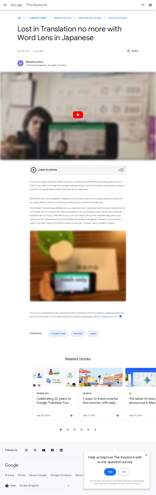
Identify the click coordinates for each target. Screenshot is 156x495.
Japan (93, 333)
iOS (115, 316)
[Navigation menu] (5, 5)
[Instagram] (26, 450)
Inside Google (62, 18)
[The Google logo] (11, 465)
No (124, 478)
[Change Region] (45, 485)
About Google (38, 475)
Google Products (61, 475)
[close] (146, 461)
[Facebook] (52, 450)
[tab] (60, 429)
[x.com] (35, 450)
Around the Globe (90, 18)
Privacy (9, 475)
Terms (21, 475)
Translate (77, 333)
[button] (132, 51)
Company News (37, 18)
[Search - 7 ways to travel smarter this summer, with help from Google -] (101, 394)
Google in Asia (117, 18)
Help (10, 486)
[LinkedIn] (61, 450)
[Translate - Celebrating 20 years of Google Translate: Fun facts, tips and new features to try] (54, 394)
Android (106, 316)
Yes (110, 478)
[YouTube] (44, 450)
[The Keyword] (19, 18)
